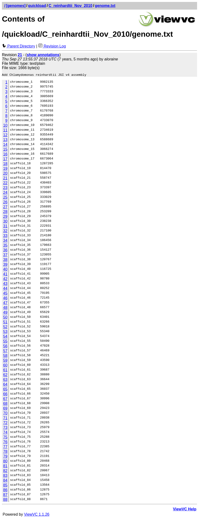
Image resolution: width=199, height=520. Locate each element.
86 (5, 491)
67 (5, 399)
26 (5, 203)
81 (5, 467)
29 (5, 217)
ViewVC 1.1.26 (37, 515)
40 (5, 270)
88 (5, 500)
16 (5, 155)
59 (5, 361)
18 (5, 164)
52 (5, 327)
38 (5, 260)
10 (5, 126)
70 (5, 414)
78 (5, 452)
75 (5, 438)
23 (5, 188)
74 (5, 433)
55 (5, 342)
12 (5, 136)
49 (5, 313)
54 (5, 337)
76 (5, 443)
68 (5, 404)
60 (5, 366)
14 (5, 145)
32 (5, 232)
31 (5, 227)
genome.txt (105, 6)
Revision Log (52, 46)
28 (5, 212)
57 (5, 351)
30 (5, 222)
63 (5, 380)
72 (5, 423)
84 (5, 481)
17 (5, 160)
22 (5, 184)
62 (5, 375)
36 (5, 251)
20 (5, 174)
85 (5, 486)
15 (5, 150)
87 (5, 495)
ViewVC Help (184, 510)
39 (5, 265)
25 (5, 198)
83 (5, 476)
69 (5, 409)
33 (5, 236)
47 (5, 303)
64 (5, 385)
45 (5, 294)
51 (5, 323)
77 (5, 447)
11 (5, 131)
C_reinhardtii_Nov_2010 (70, 6)
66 (5, 395)
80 (5, 462)
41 (5, 275)
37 (5, 256)
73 (5, 428)
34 (5, 241)
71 (5, 419)
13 (5, 140)
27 (5, 208)
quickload (37, 6)
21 (5, 179)
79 (5, 457)
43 (5, 284)
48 (5, 308)
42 (5, 280)
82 (5, 471)
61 (5, 371)
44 (5, 289)
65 (5, 390)
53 (5, 332)
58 (5, 356)
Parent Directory (18, 46)
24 (5, 193)
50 (5, 318)
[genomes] (15, 6)
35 (5, 246)
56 (5, 347)
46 (5, 299)
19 (5, 169)
